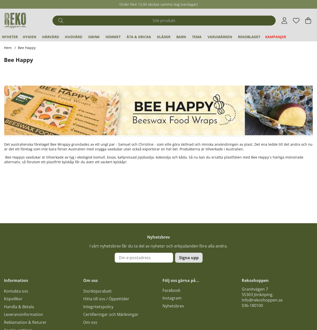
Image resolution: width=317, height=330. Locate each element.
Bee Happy (27, 47)
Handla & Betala (19, 306)
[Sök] (164, 21)
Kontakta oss (16, 291)
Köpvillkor (13, 299)
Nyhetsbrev (173, 306)
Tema (197, 36)
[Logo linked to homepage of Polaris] (15, 20)
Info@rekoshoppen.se (262, 300)
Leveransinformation (23, 314)
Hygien (29, 36)
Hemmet (113, 36)
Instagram (172, 298)
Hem (8, 47)
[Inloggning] (284, 20)
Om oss (90, 322)
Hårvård (50, 36)
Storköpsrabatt (97, 291)
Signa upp (189, 257)
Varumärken (220, 36)
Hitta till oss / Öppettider (106, 299)
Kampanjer (275, 36)
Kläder (163, 36)
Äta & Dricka (139, 36)
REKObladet (249, 36)
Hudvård (73, 36)
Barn (181, 36)
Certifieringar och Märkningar (110, 314)
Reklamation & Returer (25, 322)
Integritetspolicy (98, 306)
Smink (94, 36)
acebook (172, 290)
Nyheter (10, 36)
